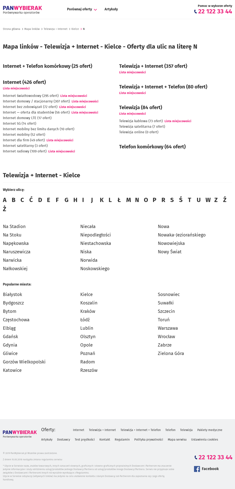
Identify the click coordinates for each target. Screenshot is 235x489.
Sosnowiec (169, 294)
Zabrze (165, 345)
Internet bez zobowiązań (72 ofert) (30, 107)
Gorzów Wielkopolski (24, 362)
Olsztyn (88, 336)
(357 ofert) (153, 66)
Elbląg (9, 328)
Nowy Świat (170, 252)
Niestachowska (95, 243)
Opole (86, 345)
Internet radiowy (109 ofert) (25, 151)
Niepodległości (95, 235)
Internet (78, 430)
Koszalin (88, 303)
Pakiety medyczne (209, 430)
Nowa (163, 226)
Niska (86, 252)
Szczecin (166, 311)
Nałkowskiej (15, 269)
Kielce (86, 294)
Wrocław (166, 336)
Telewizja (186, 430)
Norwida (88, 260)
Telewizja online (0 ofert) (138, 132)
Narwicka (12, 260)
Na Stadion (14, 226)
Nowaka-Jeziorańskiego (182, 235)
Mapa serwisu (177, 439)
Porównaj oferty (79, 9)
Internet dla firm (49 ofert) (24, 140)
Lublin (86, 328)
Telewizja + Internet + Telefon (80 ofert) (163, 86)
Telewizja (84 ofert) (140, 107)
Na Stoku (12, 235)
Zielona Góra (171, 353)
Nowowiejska (171, 243)
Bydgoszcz (13, 303)
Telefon (170, 430)
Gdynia (10, 345)
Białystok (12, 294)
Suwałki (166, 303)
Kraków (87, 311)
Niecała (88, 226)
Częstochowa (16, 320)
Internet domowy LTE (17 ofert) (27, 118)
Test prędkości (85, 439)
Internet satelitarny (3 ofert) (25, 146)
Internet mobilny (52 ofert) (24, 135)
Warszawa (168, 328)
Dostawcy (63, 439)
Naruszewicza (16, 252)
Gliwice (10, 353)
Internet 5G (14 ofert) (19, 123)
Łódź (85, 320)
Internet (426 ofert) (24, 82)
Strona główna (11, 29)
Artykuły (111, 9)
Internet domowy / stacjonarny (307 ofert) (36, 101)
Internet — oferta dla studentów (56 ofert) (36, 112)
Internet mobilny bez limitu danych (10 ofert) (38, 129)
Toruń (164, 320)
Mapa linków (32, 29)
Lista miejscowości (16, 88)
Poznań (87, 353)
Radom (87, 362)
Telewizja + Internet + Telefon (140, 430)
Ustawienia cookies (204, 439)
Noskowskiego (95, 269)
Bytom (9, 311)
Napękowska (16, 243)
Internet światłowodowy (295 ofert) (31, 96)
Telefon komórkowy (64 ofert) (152, 146)
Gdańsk (10, 336)
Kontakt (104, 439)
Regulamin (122, 439)
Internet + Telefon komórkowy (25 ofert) (47, 66)
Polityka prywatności (148, 439)
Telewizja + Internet (55, 29)
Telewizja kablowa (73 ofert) (141, 121)
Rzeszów (88, 370)
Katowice (12, 370)
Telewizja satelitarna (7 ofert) (142, 126)
